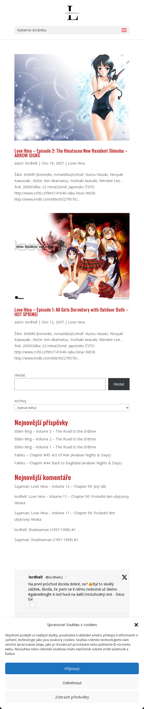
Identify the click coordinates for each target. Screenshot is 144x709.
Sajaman (21, 486)
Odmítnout (72, 682)
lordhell (31, 163)
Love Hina (76, 163)
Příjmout (72, 668)
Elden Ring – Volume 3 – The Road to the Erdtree (55, 431)
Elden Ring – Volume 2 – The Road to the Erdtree (55, 439)
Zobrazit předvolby (72, 696)
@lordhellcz (54, 577)
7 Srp (72, 577)
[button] (136, 624)
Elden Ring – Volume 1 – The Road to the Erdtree (55, 447)
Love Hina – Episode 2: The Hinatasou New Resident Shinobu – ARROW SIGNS (71, 153)
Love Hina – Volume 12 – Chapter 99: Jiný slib (68, 486)
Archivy (20, 400)
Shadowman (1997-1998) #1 (52, 529)
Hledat (19, 375)
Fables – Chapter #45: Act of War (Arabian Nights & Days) (62, 454)
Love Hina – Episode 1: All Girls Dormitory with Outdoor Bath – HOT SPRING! (71, 312)
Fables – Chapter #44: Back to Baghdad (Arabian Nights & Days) (68, 462)
